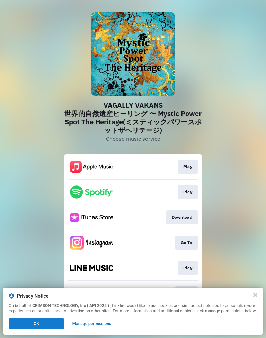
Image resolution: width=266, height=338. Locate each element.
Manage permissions (92, 323)
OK (36, 323)
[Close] (255, 295)
